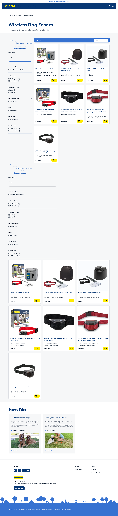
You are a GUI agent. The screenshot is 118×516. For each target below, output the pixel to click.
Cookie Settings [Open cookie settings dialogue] (67, 509)
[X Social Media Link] (24, 470)
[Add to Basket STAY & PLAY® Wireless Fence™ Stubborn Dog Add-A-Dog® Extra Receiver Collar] (105, 121)
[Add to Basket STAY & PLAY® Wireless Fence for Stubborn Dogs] (80, 80)
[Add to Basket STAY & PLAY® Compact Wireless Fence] (105, 80)
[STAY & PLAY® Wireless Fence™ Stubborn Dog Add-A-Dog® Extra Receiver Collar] (98, 104)
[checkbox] (9, 69)
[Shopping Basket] (109, 6)
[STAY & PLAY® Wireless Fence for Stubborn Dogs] (72, 63)
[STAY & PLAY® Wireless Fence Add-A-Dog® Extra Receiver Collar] (72, 104)
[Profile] (112, 6)
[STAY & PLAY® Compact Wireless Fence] (98, 63)
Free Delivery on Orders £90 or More (60, 1)
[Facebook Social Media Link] (19, 470)
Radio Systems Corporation (19, 509)
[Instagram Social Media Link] (15, 470)
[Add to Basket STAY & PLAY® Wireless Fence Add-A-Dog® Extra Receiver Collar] (80, 121)
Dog (14, 15)
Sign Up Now (19, 488)
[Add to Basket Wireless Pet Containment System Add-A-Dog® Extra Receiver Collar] (54, 121)
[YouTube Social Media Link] (28, 470)
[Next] (82, 1)
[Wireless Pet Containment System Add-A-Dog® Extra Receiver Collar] (46, 104)
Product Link (14, 450)
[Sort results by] (101, 40)
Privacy (37, 509)
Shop (10, 15)
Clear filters (11, 52)
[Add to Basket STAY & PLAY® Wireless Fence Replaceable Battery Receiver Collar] (54, 160)
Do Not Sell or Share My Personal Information (51, 509)
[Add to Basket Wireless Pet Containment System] (54, 80)
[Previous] (35, 1)
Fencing (19, 15)
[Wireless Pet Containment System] (46, 63)
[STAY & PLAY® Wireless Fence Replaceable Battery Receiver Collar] (46, 144)
